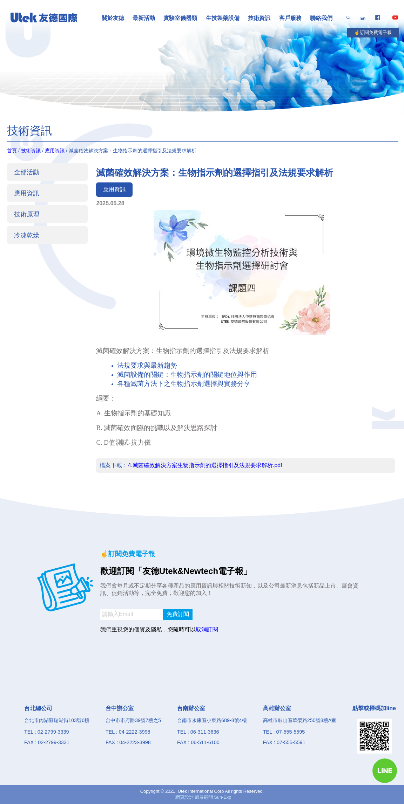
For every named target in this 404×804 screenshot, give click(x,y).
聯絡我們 (321, 18)
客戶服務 (290, 18)
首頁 (12, 150)
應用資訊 (55, 150)
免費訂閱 (178, 614)
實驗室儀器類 (180, 18)
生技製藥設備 (223, 18)
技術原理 (26, 214)
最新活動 (144, 18)
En (363, 18)
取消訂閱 (207, 629)
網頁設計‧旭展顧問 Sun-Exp (203, 797)
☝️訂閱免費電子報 (373, 32)
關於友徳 (113, 18)
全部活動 (26, 172)
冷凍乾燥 (26, 235)
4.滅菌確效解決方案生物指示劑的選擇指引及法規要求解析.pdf (205, 465)
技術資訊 (259, 18)
